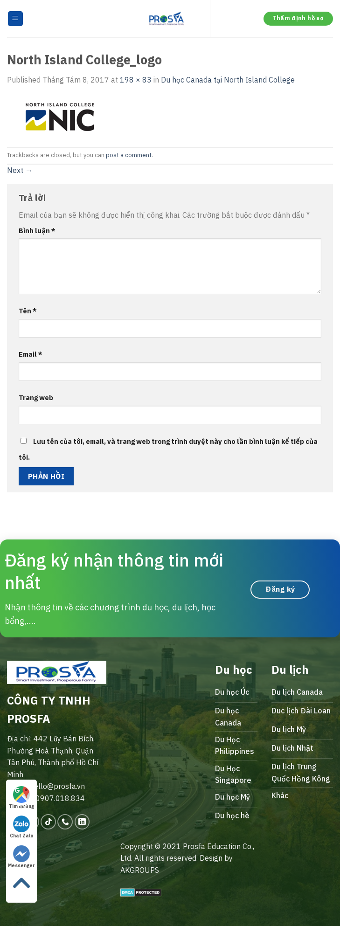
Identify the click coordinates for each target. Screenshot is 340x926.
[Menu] (15, 19)
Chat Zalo (22, 827)
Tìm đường (21, 797)
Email (30, 354)
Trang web (36, 397)
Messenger (21, 857)
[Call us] (65, 821)
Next (20, 170)
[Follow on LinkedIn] (82, 821)
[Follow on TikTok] (48, 821)
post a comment (129, 155)
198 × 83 (136, 79)
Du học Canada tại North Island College (228, 79)
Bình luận (37, 230)
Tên (28, 310)
